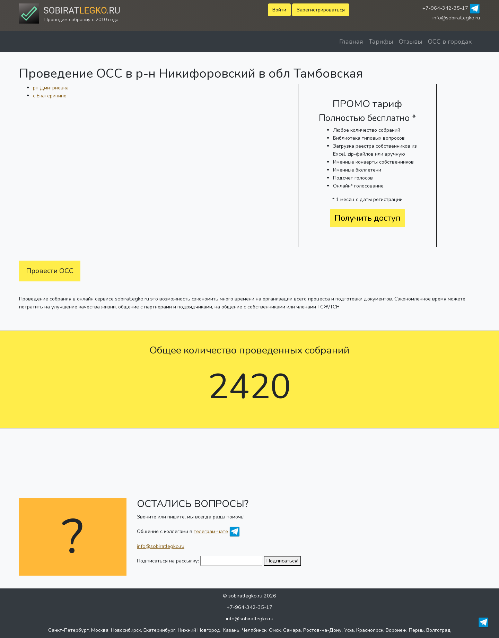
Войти (279, 9)
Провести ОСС (49, 271)
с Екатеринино (50, 95)
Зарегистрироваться (321, 9)
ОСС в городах (450, 41)
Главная (351, 41)
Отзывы (410, 41)
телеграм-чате (211, 530)
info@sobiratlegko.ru (456, 17)
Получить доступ (367, 218)
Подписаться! (282, 560)
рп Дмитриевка (51, 87)
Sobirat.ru (81, 10)
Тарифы (381, 41)
